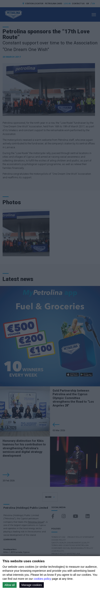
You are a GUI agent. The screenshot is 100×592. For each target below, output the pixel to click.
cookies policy (42, 578)
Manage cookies (31, 585)
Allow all (9, 585)
